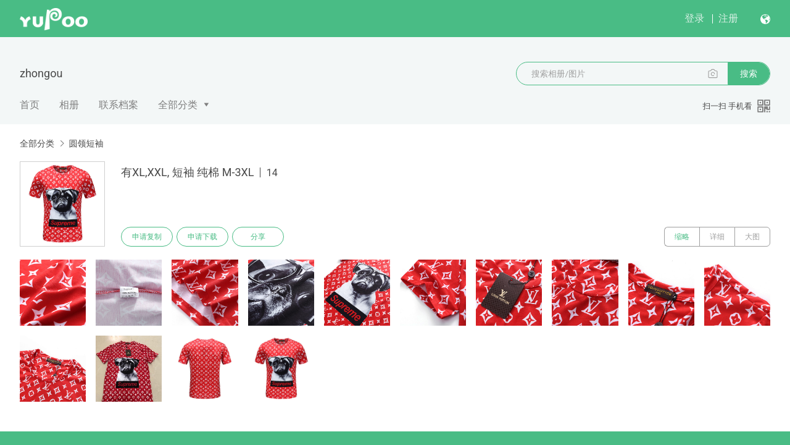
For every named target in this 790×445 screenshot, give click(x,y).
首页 (30, 105)
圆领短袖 (86, 143)
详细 (717, 236)
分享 (258, 236)
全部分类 (178, 105)
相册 (69, 105)
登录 (694, 18)
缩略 (682, 236)
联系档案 (118, 105)
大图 (752, 236)
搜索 (748, 73)
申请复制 (147, 236)
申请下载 (202, 236)
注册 (728, 18)
